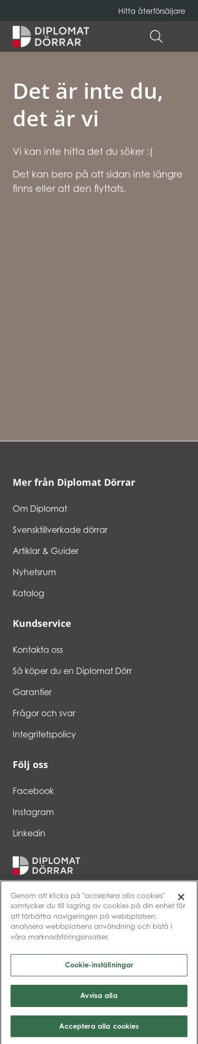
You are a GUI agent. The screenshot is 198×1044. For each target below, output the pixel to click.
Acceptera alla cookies (99, 1028)
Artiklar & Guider (46, 551)
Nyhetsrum (34, 572)
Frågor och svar (44, 713)
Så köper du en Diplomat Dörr (72, 671)
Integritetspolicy (44, 734)
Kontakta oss (38, 649)
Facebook (33, 791)
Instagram (33, 812)
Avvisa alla (98, 998)
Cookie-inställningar (99, 967)
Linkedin (29, 833)
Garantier (32, 692)
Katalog (28, 593)
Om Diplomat (40, 508)
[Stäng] (181, 899)
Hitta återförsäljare (151, 10)
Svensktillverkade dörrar (60, 529)
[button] (180, 36)
